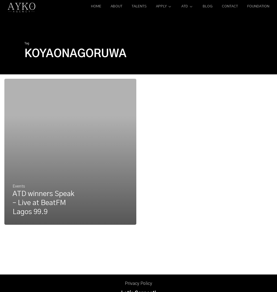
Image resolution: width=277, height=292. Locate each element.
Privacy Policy (138, 283)
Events (19, 186)
